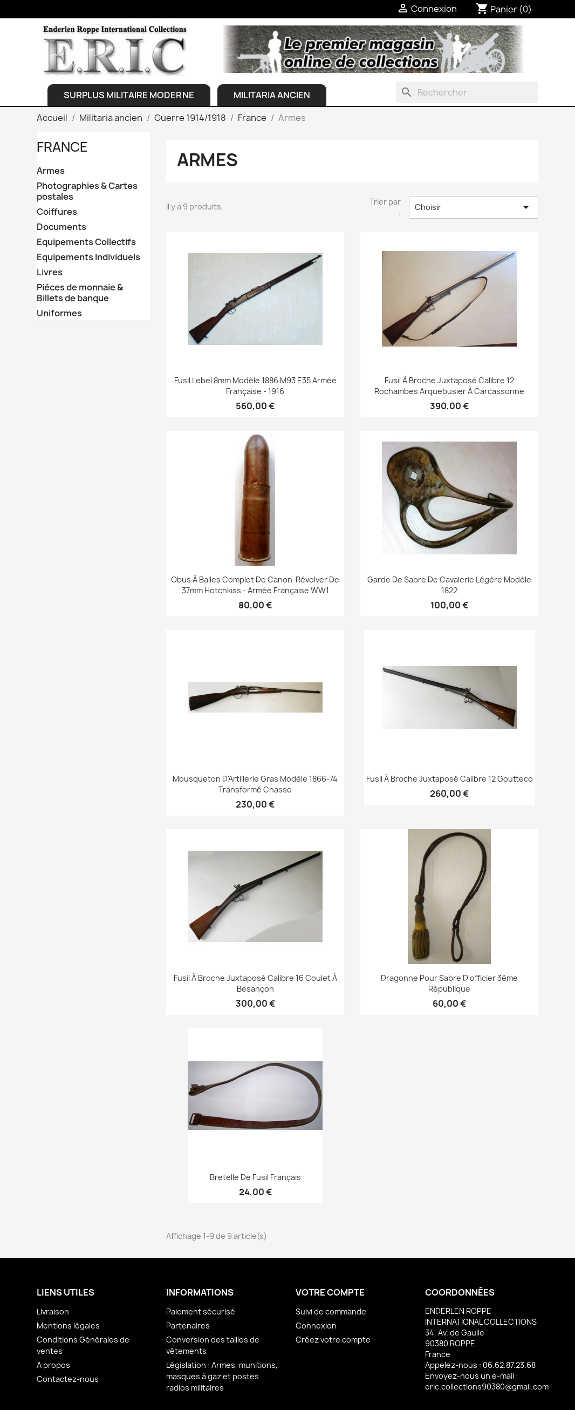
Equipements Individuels (88, 257)
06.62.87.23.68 (509, 1365)
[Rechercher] (467, 92)
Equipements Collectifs (86, 242)
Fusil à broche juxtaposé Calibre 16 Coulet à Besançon (255, 983)
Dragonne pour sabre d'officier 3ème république (449, 983)
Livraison (53, 1311)
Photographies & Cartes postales (87, 191)
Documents (61, 227)
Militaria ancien (272, 95)
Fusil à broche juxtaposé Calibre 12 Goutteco (449, 779)
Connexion (316, 1325)
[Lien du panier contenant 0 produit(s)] (504, 9)
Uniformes (59, 313)
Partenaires (188, 1325)
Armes (51, 171)
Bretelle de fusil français (255, 1177)
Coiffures (57, 212)
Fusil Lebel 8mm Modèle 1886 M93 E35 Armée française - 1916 (255, 385)
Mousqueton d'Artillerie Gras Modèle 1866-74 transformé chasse (255, 784)
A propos (53, 1365)
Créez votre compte (333, 1339)
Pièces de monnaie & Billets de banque (80, 293)
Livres (50, 272)
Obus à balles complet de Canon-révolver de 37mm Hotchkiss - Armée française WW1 (255, 584)
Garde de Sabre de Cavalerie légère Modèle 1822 (449, 584)
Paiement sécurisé (200, 1311)
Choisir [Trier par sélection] (473, 207)
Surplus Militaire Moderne (129, 95)
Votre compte (330, 1292)
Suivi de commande (331, 1311)
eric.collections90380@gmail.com (487, 1386)
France (62, 147)
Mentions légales (68, 1325)
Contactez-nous (68, 1379)
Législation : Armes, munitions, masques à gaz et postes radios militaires (222, 1376)
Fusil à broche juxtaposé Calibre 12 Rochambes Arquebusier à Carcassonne (449, 385)
